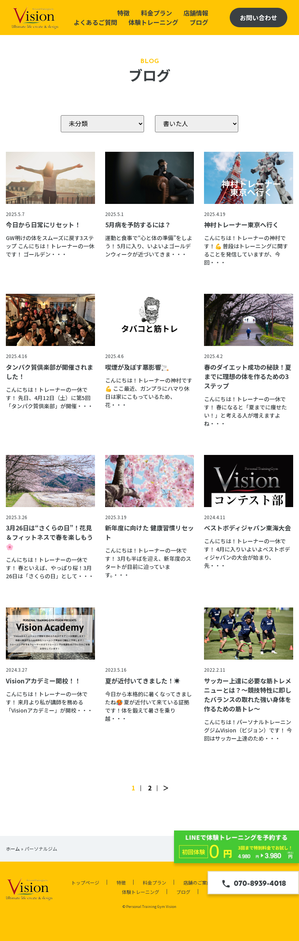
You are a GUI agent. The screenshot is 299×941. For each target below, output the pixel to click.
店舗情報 (195, 13)
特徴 (123, 13)
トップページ (85, 882)
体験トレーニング (153, 22)
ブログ (199, 22)
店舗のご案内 (197, 882)
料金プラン (156, 13)
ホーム (13, 848)
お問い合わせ (258, 17)
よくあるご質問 (95, 22)
